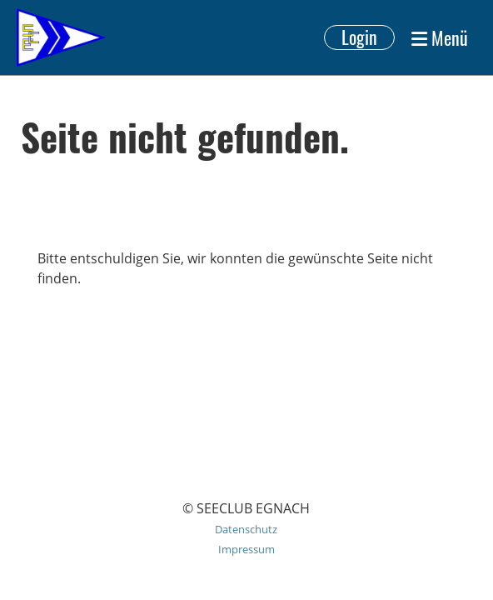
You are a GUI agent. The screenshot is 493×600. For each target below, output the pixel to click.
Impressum (246, 549)
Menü (439, 37)
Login (359, 37)
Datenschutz (246, 529)
